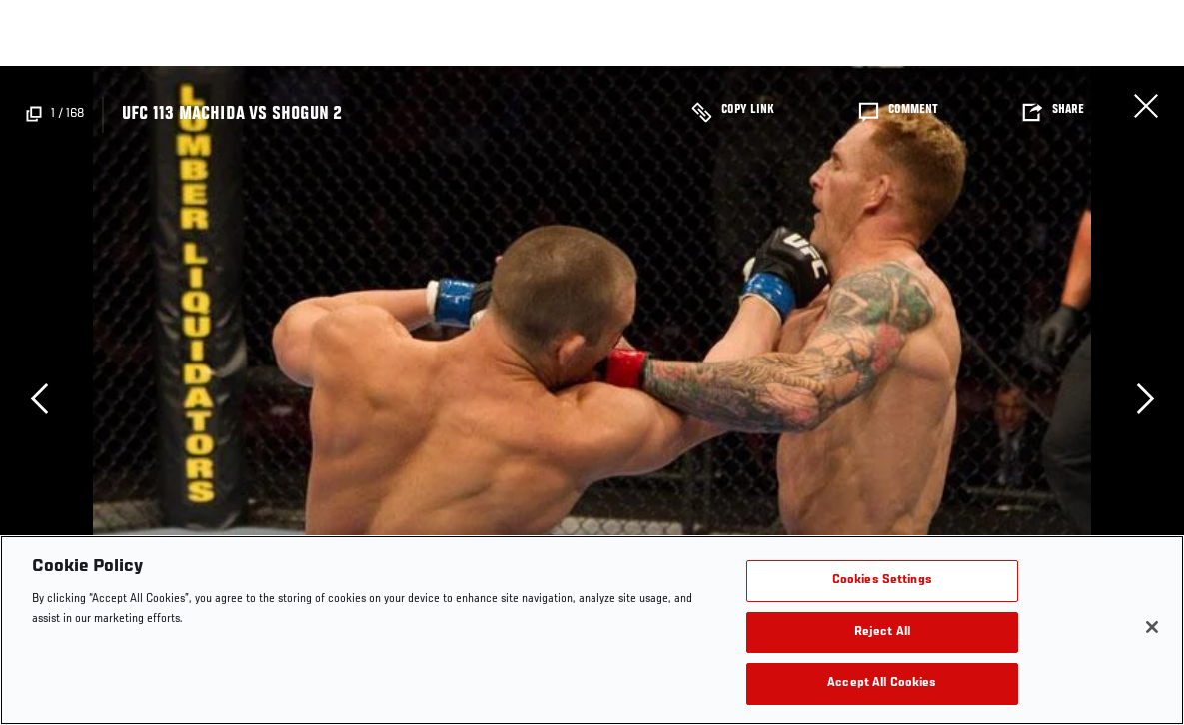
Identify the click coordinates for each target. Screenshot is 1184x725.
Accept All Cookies (881, 683)
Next (1145, 398)
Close (1146, 106)
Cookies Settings (882, 580)
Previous (39, 398)
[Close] (1152, 627)
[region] (592, 630)
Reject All (882, 632)
